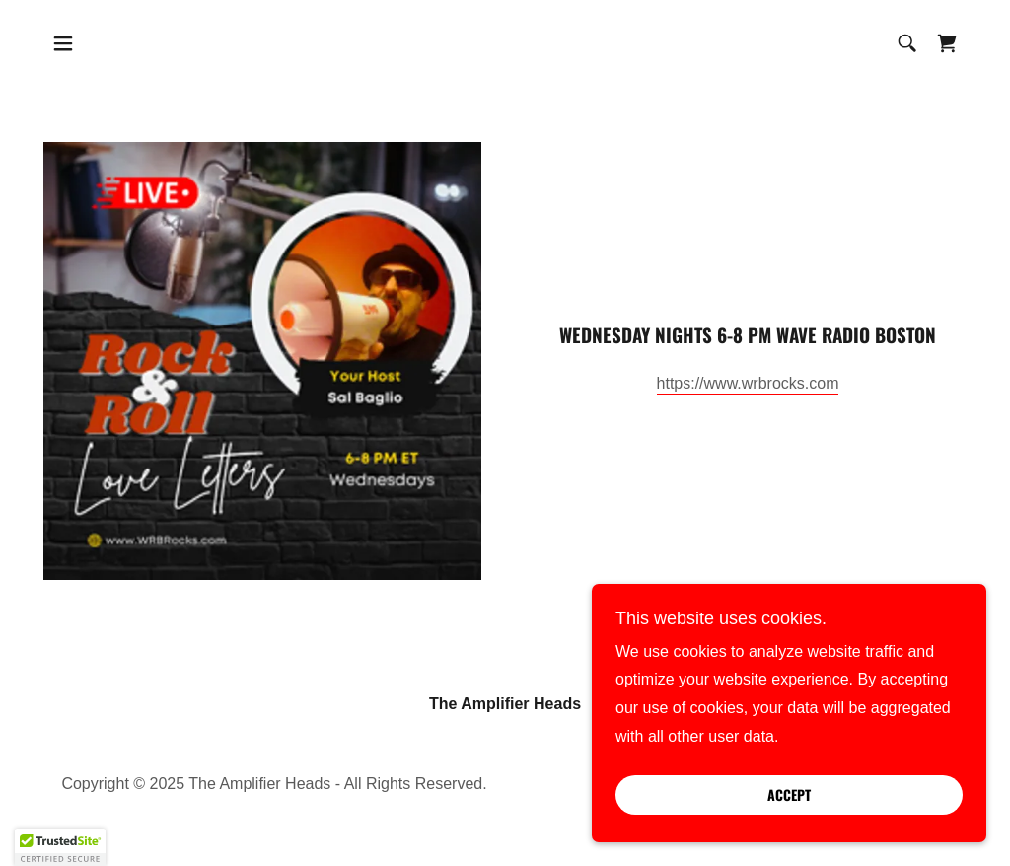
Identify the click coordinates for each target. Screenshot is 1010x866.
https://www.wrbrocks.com (748, 383)
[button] (63, 43)
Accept (789, 795)
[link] (947, 43)
